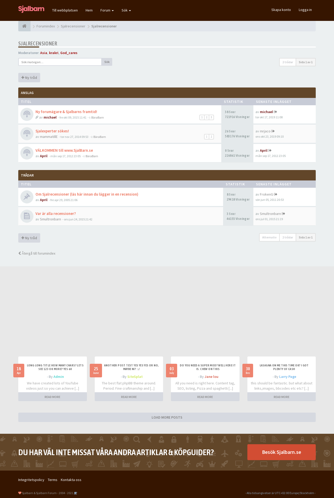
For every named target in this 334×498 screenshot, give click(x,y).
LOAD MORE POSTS (167, 417)
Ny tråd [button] (29, 77)
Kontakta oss (71, 479)
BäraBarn (97, 117)
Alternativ (269, 237)
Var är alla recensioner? (55, 213)
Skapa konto (281, 9)
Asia (43, 52)
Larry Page (287, 376)
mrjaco (265, 131)
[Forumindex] (24, 26)
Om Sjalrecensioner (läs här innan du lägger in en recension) (86, 194)
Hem (89, 10)
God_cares (68, 52)
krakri (53, 52)
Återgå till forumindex (36, 253)
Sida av (306, 62)
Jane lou (211, 376)
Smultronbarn (50, 219)
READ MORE (52, 397)
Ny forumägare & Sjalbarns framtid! (66, 111)
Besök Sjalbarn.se (281, 452)
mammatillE (49, 136)
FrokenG (266, 194)
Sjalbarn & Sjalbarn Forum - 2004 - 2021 (47, 493)
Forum (107, 10)
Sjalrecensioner (37, 43)
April (43, 156)
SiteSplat (135, 376)
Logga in (305, 9)
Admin (58, 376)
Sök (126, 10)
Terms (52, 479)
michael (50, 117)
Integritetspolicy (31, 479)
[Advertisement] (167, 317)
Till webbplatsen (65, 10)
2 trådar (287, 62)
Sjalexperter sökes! (52, 130)
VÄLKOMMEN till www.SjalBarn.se (64, 150)
